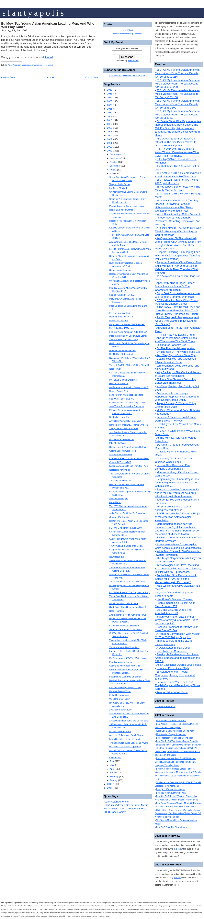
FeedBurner (133, 60)
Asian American (14, 65)
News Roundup (116, 557)
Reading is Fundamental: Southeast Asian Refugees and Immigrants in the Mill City (177, 658)
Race (114, 812)
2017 (109, 124)
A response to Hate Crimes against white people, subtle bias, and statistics (178, 546)
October (113, 162)
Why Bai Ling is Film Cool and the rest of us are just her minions (178, 374)
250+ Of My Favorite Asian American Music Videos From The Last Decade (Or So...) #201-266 (177, 73)
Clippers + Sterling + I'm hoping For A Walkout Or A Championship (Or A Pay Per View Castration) (178, 255)
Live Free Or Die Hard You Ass (175, 599)
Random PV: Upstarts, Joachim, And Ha (128, 425)
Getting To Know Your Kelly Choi (124, 665)
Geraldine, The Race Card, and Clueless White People (174, 460)
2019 (109, 116)
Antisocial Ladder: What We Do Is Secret (129, 720)
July (112, 173)
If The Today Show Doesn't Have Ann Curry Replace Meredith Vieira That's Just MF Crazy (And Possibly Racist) (177, 310)
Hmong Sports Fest (118, 391)
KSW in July (115, 757)
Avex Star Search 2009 (120, 709)
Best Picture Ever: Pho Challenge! (125, 676)
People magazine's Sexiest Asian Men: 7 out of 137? (175, 604)
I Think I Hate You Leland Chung (176, 334)
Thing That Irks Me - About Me (123, 428)
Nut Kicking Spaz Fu (119, 417)
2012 (109, 139)
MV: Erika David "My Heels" (122, 328)
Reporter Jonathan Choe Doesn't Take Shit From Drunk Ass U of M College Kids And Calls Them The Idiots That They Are (178, 267)
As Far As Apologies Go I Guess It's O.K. (129, 387)
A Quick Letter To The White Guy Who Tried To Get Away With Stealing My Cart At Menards (178, 231)
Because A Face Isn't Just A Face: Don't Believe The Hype (175, 419)
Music (107, 808)
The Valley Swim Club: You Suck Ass (127, 581)
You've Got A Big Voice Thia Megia (126, 546)
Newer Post (8, 77)
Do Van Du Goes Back (120, 731)
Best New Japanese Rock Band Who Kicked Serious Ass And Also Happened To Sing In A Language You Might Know (175, 761)
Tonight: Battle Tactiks (119, 184)
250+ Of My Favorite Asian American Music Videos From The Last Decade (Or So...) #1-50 (177, 115)
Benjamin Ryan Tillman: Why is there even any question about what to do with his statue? (177, 482)
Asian (107, 801)
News (115, 808)
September (115, 166)
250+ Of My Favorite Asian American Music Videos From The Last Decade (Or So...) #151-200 (177, 84)
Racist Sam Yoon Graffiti (121, 210)
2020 (109, 112)
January (113, 780)
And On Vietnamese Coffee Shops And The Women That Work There (176, 339)
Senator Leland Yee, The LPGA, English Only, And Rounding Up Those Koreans (177, 686)
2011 (109, 143)
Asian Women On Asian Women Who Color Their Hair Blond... (177, 154)
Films (113, 805)
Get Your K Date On (118, 383)
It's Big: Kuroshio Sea (119, 313)
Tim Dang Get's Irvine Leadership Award (128, 743)
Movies (121, 805)
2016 (109, 128)
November (115, 158)
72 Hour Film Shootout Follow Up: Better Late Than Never (175, 381)
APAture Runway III (118, 498)
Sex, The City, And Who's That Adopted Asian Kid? (173, 611)
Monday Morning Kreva (120, 662)
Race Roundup (116, 611)
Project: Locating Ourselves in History (127, 206)
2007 (109, 788)
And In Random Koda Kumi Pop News (127, 615)
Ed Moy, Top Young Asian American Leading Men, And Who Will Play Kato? (47, 25)
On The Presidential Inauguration (176, 348)
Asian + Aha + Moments (120, 454)
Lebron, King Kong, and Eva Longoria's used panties (172, 467)
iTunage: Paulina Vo (119, 517)
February (114, 776)
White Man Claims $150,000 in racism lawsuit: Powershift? (178, 553)
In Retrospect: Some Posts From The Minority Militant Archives (177, 188)
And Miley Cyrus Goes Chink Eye (175, 355)
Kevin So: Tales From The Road (124, 739)
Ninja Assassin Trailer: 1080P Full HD (127, 324)
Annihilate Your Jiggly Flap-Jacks (125, 421)
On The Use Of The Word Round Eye (178, 351)
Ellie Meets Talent (117, 443)
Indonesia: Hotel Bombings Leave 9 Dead (129, 458)
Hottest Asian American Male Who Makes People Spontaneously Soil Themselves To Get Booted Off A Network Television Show (178, 813)
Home (50, 77)
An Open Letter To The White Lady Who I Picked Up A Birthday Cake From (178, 240)
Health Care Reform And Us (122, 354)
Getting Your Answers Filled (122, 451)
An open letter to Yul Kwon (172, 692)
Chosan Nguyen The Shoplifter (124, 625)
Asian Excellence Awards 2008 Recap (178, 664)
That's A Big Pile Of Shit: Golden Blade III (129, 365)
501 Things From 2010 (165, 706)
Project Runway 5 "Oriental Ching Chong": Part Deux (175, 405)
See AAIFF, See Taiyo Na (121, 398)
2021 (109, 109)
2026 (109, 90)
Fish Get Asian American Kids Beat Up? (128, 332)
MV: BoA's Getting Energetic (123, 380)
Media (50, 65)
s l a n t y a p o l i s (33, 13)
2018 (109, 120)
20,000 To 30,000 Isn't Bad (122, 295)
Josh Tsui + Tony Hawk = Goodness (126, 406)
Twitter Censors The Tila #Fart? (124, 647)
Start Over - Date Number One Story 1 (127, 607)
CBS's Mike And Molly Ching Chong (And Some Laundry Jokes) (177, 302)
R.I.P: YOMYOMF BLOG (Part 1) (176, 148)
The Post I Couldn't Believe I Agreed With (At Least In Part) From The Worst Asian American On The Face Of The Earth (177, 751)
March (113, 772)
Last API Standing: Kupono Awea (125, 687)
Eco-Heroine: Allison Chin (121, 439)
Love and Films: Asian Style (173, 668)
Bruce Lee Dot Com (118, 320)
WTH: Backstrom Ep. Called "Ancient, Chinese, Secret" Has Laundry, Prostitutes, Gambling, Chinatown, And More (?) (178, 219)
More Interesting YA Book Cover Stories (128, 336)
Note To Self (115, 369)
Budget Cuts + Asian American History (127, 447)
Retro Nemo (115, 502)
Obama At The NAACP (120, 462)
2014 (109, 135)
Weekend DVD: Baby (119, 699)
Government (133, 805)
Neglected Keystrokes (120, 470)
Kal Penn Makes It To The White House (128, 658)
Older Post (92, 77)
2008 (109, 784)
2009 (109, 150)
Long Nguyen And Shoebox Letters (126, 395)
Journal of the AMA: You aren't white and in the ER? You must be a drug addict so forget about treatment (177, 493)
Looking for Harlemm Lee (171, 344)
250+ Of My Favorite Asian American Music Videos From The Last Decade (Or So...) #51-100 (177, 104)
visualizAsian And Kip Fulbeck (123, 603)
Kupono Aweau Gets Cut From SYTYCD (128, 466)
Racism (121, 812)
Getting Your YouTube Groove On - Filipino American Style (176, 360)
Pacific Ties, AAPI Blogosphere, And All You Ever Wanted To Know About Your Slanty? (177, 321)
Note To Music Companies (172, 651)
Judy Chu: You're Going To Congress (127, 513)
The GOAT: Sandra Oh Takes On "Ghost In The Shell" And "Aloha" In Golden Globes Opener (175, 142)
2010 (109, 147)
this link (177, 849)
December (115, 154)
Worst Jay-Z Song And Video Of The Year (175, 731)
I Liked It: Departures (119, 695)
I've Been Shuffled (118, 188)
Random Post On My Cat (121, 316)
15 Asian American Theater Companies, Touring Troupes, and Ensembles (175, 675)
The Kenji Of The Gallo (120, 480)
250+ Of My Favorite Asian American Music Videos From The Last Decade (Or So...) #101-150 (177, 94)
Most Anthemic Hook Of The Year (171, 720)
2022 (109, 105)
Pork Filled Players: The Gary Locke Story (129, 592)
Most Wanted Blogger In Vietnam (171, 734)
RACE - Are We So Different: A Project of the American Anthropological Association (178, 517)
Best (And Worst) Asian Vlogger (170, 789)
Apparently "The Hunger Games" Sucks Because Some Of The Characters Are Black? (175, 286)
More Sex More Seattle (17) (122, 350)
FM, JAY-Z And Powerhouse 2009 (125, 528)
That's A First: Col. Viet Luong (123, 339)
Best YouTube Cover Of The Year (171, 793)
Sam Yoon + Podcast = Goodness (125, 629)
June (112, 761)
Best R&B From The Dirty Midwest (171, 827)
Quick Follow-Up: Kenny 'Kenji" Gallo (127, 402)
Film (106, 805)
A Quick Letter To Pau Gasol (173, 647)
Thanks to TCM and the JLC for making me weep (174, 642)
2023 (109, 101)
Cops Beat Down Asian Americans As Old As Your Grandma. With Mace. (177, 295)
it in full (49, 57)
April (112, 769)
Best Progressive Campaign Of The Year (174, 738)
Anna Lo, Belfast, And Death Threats (127, 735)
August (113, 169)
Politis (122, 808)
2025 (109, 93)
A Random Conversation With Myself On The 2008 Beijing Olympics (177, 635)
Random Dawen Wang (120, 691)
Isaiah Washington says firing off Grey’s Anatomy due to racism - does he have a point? (176, 620)
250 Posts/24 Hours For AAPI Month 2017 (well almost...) (177, 181)
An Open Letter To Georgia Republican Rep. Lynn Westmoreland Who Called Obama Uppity (177, 397)
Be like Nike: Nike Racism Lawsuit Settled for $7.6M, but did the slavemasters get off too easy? (175, 579)
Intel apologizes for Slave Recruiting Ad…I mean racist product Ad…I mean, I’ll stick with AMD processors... (178, 568)
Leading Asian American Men (34, 65)
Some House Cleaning (120, 270)
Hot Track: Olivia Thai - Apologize (125, 746)
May (112, 765)
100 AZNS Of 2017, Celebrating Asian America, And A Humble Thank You (178, 174)
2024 (109, 97)
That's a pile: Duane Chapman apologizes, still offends (173, 508)
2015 (109, 131)
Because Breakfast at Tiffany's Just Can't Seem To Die (176, 628)
